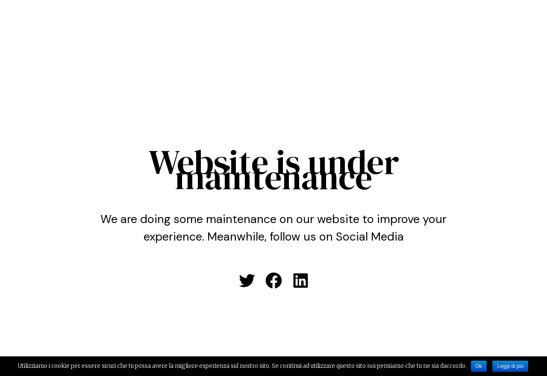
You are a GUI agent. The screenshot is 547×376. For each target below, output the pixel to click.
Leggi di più (510, 366)
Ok (479, 366)
